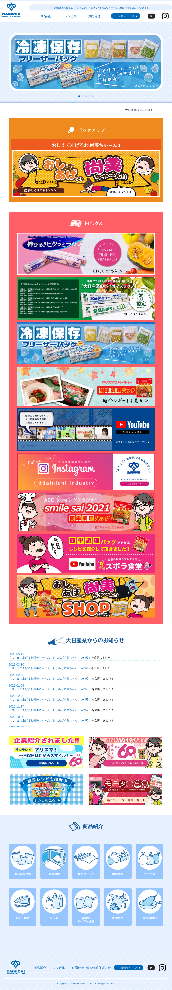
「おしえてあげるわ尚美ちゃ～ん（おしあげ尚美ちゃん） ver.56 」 (50, 720)
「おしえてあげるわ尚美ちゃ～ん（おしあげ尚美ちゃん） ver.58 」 (50, 699)
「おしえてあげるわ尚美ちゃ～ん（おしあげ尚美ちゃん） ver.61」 (50, 668)
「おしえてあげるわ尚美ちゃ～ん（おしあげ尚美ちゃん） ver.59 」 (50, 689)
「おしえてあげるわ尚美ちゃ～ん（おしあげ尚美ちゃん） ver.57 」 (50, 710)
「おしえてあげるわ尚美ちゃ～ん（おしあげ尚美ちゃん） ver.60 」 (50, 678)
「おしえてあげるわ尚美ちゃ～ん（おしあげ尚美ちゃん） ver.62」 (50, 657)
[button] (79, 96)
